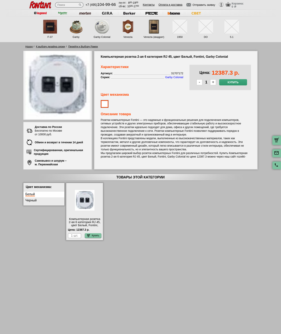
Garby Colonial (101, 36)
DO (206, 36)
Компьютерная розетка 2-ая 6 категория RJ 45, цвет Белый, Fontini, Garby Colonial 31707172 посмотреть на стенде (84, 225)
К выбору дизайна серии (50, 46)
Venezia (127, 36)
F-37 (50, 36)
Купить (233, 82)
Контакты (149, 4)
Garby (76, 36)
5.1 (231, 36)
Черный (31, 200)
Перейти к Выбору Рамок (83, 46)
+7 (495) (100, 4)
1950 (180, 36)
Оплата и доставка (170, 4)
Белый (30, 194)
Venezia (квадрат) (154, 36)
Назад (29, 46)
